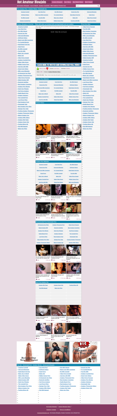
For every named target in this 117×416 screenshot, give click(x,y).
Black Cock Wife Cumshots (41, 15)
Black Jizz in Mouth (58, 17)
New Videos (67, 2)
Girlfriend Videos (25, 15)
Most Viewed (88, 2)
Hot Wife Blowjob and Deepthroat (71, 336)
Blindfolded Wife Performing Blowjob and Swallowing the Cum (73, 155)
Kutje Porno (92, 15)
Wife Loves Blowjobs (24, 71)
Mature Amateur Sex (23, 115)
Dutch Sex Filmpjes (23, 89)
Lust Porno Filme (22, 100)
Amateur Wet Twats (23, 120)
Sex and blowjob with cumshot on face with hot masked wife (43, 257)
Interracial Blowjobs (91, 12)
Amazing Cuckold (25, 12)
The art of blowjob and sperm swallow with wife (58, 318)
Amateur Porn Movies (24, 86)
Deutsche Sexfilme (23, 82)
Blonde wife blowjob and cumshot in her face (57, 197)
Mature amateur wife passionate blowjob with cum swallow (73, 258)
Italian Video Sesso (41, 20)
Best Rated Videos (78, 2)
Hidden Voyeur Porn (58, 20)
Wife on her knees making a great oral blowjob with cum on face (73, 318)
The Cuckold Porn (23, 97)
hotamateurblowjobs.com (43, 413)
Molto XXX (75, 17)
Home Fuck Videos (91, 20)
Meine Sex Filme (22, 128)
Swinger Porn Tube (23, 108)
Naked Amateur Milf (23, 80)
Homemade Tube (22, 104)
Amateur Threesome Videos (25, 113)
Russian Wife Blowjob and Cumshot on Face (57, 257)
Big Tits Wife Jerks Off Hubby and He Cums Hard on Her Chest (58, 336)
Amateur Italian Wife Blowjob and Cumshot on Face (42, 215)
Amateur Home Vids (23, 122)
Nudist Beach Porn (23, 93)
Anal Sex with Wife (75, 20)
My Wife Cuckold (25, 17)
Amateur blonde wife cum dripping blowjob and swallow (58, 215)
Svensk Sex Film (75, 12)
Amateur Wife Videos (24, 117)
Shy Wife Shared (58, 12)
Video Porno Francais (24, 77)
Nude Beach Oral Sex (75, 15)
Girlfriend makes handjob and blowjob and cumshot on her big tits (43, 276)
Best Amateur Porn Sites (25, 106)
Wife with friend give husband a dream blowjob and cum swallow (43, 137)
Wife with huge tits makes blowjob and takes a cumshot (73, 137)
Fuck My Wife (42, 17)
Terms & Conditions (65, 409)
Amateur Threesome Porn (25, 75)
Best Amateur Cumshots (24, 84)
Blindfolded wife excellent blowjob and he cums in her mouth (72, 216)
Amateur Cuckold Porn (25, 20)
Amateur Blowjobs (57, 2)
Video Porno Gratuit (91, 17)
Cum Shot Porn (41, 12)
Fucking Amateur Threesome (26, 111)
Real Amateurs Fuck (23, 102)
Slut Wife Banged (22, 126)
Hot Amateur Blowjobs (51, 406)
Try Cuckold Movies (58, 15)
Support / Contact (51, 409)
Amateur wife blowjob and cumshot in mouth (42, 318)
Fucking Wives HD (23, 124)
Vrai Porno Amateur (23, 91)
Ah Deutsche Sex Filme (24, 73)
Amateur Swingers (23, 95)
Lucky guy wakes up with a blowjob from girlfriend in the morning (58, 137)
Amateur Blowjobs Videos (54, 71)
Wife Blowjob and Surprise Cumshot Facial (57, 155)
